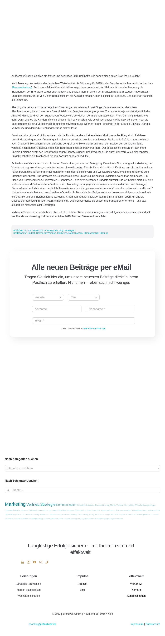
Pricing (91, 514)
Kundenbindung (102, 505)
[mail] (40, 562)
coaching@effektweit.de (42, 624)
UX (135, 514)
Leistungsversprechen (85, 519)
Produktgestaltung (36, 519)
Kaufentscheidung (102, 514)
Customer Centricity (69, 514)
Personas (24, 510)
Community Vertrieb (46, 233)
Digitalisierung (10, 514)
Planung (104, 233)
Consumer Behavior (12, 510)
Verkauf (119, 505)
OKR (116, 514)
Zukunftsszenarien (21, 519)
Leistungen (28, 576)
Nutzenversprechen (123, 510)
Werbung (32, 510)
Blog (61, 230)
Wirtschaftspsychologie (145, 505)
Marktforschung (55, 514)
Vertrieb (32, 504)
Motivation (129, 514)
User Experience (143, 514)
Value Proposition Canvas (53, 519)
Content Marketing (59, 510)
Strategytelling (80, 510)
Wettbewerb (44, 514)
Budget (31, 233)
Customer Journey (32, 514)
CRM (111, 514)
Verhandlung (136, 510)
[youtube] (34, 562)
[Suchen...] (82, 490)
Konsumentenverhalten (151, 510)
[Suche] (8, 490)
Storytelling (129, 505)
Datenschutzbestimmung (94, 328)
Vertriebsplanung (70, 519)
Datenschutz (153, 624)
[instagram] (28, 562)
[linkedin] (22, 562)
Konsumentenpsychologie (105, 519)
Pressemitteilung (21, 87)
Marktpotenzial (91, 233)
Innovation (119, 519)
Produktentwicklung (86, 505)
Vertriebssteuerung (108, 510)
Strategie (69, 230)
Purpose (121, 514)
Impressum (137, 624)
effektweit (136, 576)
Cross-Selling (83, 514)
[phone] (46, 562)
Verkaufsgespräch (93, 510)
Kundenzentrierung (43, 510)
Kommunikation (66, 504)
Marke (113, 505)
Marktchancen (75, 233)
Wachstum (20, 514)
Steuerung (70, 510)
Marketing (62, 233)
